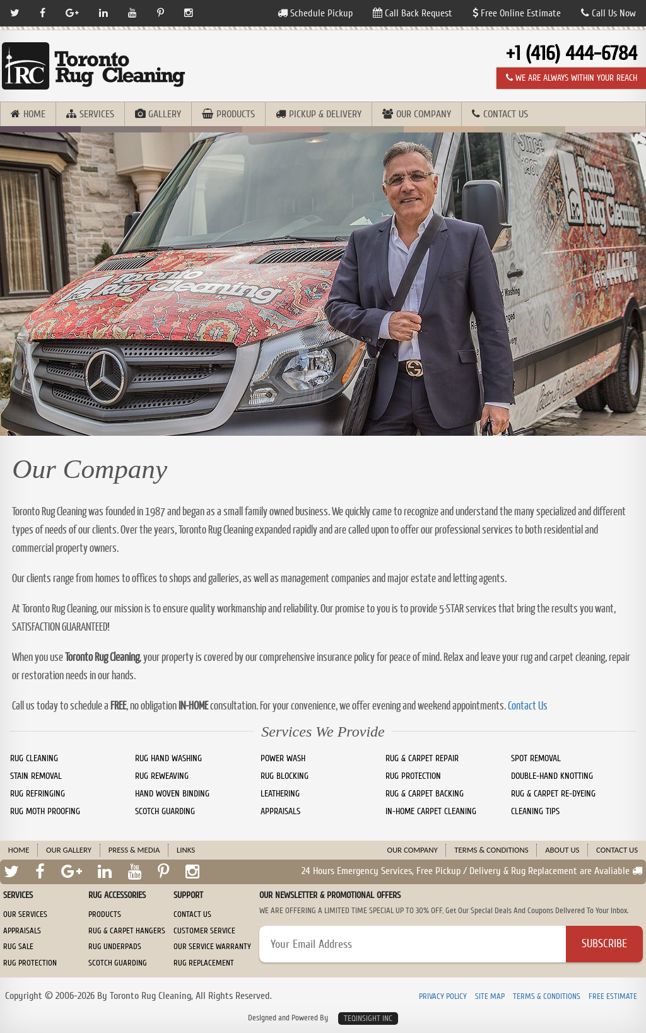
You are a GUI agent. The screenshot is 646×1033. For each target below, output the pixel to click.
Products (235, 114)
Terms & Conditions (491, 850)
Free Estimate (613, 997)
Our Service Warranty (212, 947)
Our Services (25, 914)
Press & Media (134, 850)
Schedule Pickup (315, 13)
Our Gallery (68, 850)
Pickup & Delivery (325, 114)
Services (96, 114)
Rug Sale (18, 947)
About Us (562, 850)
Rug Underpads (114, 947)
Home (34, 114)
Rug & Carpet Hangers (126, 931)
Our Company (423, 114)
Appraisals (22, 931)
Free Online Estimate (517, 13)
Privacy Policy (443, 997)
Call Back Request (412, 13)
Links (186, 850)
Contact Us (505, 114)
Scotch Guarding (117, 963)
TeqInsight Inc (368, 1018)
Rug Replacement (203, 963)
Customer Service (204, 931)
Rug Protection (30, 963)
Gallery (164, 114)
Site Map (490, 997)
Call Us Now (608, 13)
